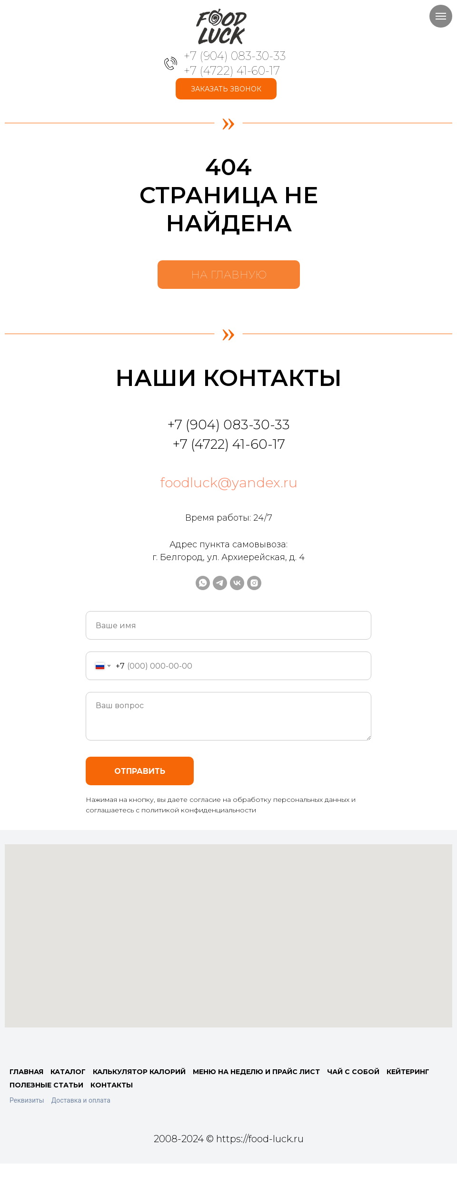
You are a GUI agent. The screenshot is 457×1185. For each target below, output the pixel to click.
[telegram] (220, 583)
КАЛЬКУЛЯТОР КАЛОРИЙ (139, 1071)
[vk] (237, 583)
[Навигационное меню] (441, 16)
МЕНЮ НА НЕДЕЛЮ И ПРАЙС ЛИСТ (256, 1071)
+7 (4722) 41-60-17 (232, 71)
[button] (226, 88)
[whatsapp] (203, 583)
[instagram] (254, 583)
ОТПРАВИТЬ (139, 771)
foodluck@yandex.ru (229, 482)
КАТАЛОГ (68, 1071)
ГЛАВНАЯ (26, 1071)
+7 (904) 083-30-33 (235, 56)
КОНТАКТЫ (111, 1085)
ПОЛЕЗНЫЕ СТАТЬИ (46, 1085)
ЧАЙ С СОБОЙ (353, 1071)
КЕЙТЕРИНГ (408, 1071)
